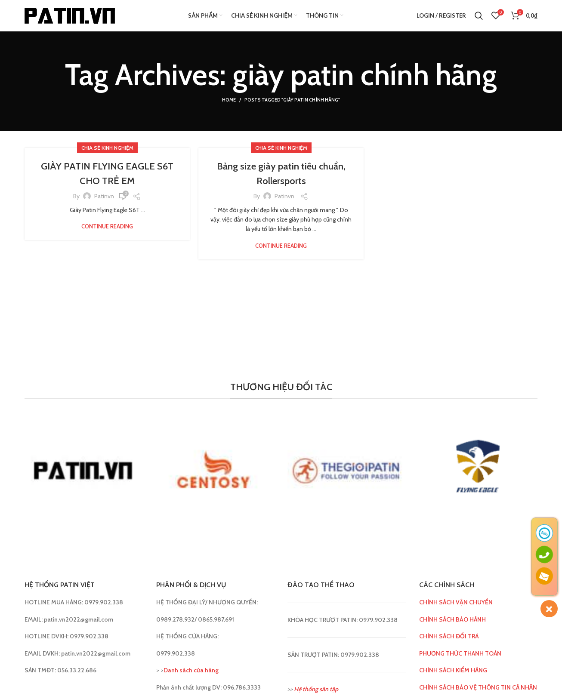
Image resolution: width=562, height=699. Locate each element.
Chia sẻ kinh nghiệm (107, 155)
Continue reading (107, 234)
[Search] (478, 19)
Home (229, 108)
